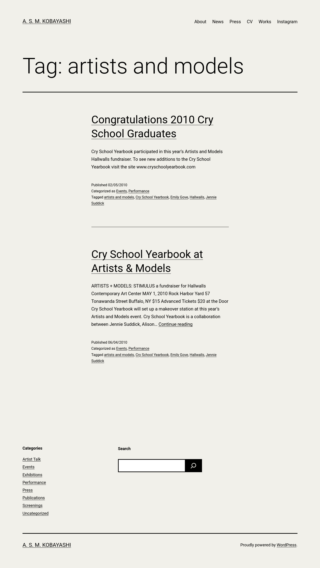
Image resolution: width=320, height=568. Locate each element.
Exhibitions (32, 474)
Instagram (287, 21)
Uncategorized (36, 513)
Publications (34, 497)
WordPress (286, 545)
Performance (138, 191)
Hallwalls (197, 197)
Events (121, 191)
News (218, 21)
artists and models (119, 197)
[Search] (193, 465)
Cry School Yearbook (152, 197)
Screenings (33, 505)
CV (250, 21)
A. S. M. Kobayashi (47, 21)
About (200, 21)
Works (265, 21)
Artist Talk (32, 459)
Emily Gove (179, 197)
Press (235, 21)
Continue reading (176, 324)
